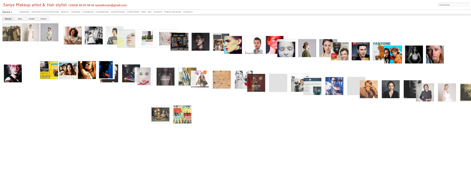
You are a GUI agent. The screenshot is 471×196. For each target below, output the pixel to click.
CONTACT (188, 12)
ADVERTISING (118, 12)
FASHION (75, 12)
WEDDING (24, 12)
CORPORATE (133, 12)
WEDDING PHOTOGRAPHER (45, 12)
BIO (150, 12)
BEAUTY (65, 12)
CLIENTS (158, 12)
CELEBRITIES (102, 12)
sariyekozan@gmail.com (111, 5)
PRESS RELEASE (172, 12)
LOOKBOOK (88, 12)
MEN (144, 12)
